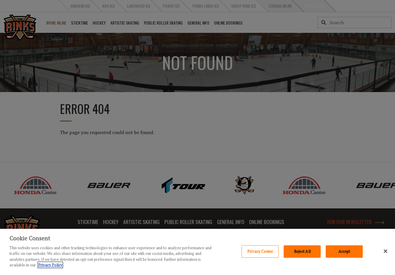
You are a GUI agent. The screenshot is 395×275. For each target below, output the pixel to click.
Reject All (302, 255)
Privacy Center (260, 255)
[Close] (385, 255)
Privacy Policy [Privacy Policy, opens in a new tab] (50, 269)
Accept (344, 255)
